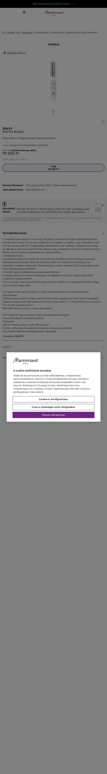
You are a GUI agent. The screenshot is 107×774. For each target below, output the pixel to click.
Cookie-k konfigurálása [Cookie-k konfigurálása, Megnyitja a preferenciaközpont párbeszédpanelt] (53, 399)
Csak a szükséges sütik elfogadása (53, 407)
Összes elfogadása (53, 415)
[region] (53, 387)
